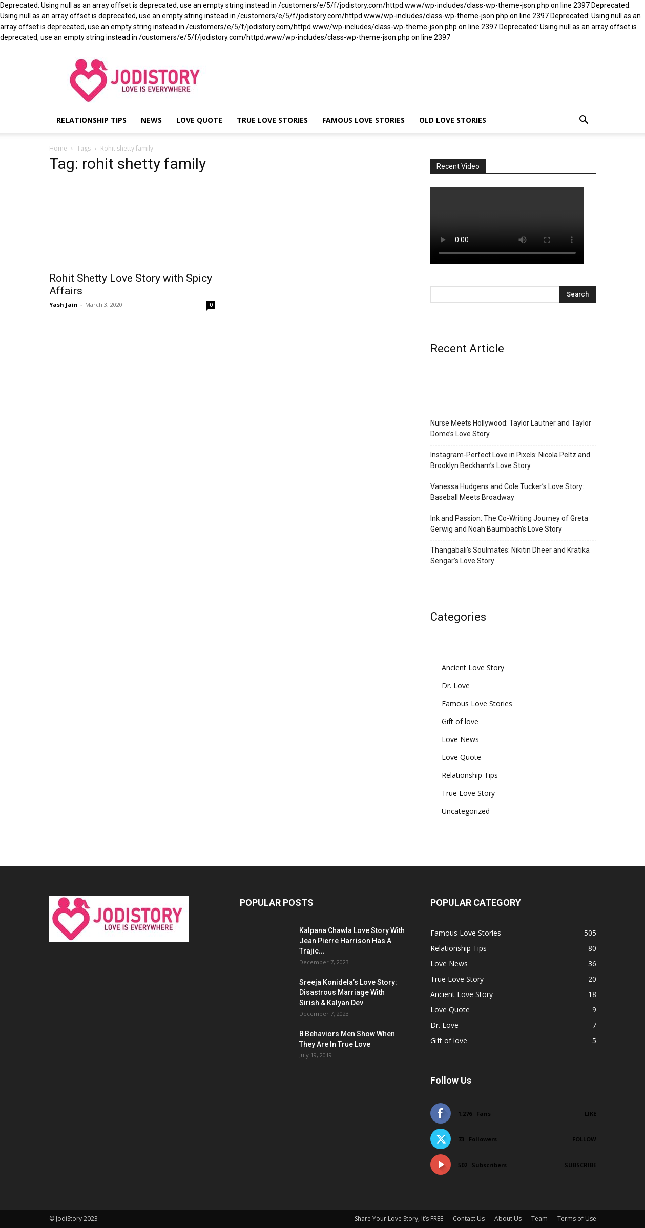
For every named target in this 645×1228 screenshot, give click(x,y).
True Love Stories (272, 120)
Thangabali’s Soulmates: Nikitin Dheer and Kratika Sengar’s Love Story (510, 555)
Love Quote (199, 120)
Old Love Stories (452, 120)
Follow (584, 1139)
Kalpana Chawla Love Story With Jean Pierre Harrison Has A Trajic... (352, 940)
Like (590, 1113)
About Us (508, 1218)
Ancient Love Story (473, 667)
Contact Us (469, 1218)
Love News (460, 739)
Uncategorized (466, 811)
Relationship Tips (91, 120)
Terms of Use (576, 1218)
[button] (584, 121)
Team (539, 1218)
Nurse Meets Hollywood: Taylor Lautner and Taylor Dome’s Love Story (510, 428)
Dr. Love (456, 685)
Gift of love (460, 721)
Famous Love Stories (363, 120)
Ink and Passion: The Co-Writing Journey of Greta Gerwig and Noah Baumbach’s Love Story (509, 523)
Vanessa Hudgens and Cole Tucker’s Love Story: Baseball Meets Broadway (507, 491)
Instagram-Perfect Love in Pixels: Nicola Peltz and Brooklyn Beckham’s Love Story (510, 460)
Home (58, 148)
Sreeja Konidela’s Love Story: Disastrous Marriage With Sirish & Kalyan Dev (348, 992)
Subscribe (580, 1165)
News (151, 120)
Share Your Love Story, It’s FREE (399, 1218)
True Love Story (468, 793)
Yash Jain (63, 304)
